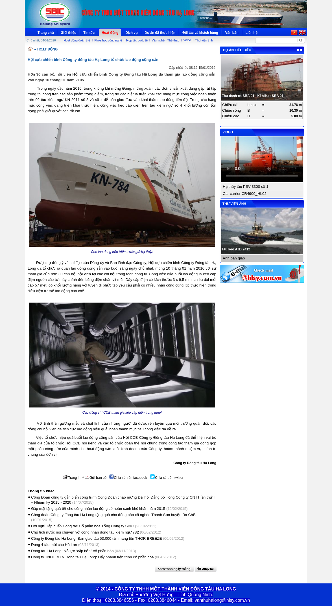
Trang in (71, 478)
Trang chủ (46, 33)
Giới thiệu (68, 33)
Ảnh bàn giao (234, 258)
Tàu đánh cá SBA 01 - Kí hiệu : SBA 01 (252, 96)
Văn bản (232, 33)
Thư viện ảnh (204, 40)
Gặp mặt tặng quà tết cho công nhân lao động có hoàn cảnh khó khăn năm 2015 (98, 508)
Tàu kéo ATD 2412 (235, 249)
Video (187, 40)
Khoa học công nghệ (108, 40)
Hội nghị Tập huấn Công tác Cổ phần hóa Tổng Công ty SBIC (82, 526)
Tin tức (89, 33)
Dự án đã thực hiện (160, 33)
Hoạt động (110, 33)
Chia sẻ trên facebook (128, 478)
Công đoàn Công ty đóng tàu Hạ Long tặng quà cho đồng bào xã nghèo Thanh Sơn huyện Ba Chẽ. (113, 515)
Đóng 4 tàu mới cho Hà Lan (54, 545)
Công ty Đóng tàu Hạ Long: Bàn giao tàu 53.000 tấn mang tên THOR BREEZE (96, 538)
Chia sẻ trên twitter (166, 478)
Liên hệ (251, 33)
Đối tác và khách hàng (200, 33)
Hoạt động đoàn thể (77, 40)
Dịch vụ (131, 33)
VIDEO (227, 132)
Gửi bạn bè (94, 478)
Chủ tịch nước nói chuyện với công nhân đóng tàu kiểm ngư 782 (85, 532)
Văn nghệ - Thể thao (165, 40)
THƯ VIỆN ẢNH (234, 204)
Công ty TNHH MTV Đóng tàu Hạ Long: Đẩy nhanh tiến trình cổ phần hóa (92, 557)
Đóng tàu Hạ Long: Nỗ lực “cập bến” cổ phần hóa (72, 551)
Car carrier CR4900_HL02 (245, 193)
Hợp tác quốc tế (137, 40)
